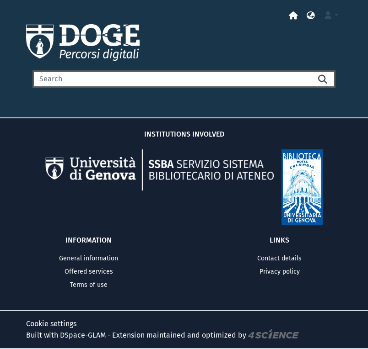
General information (88, 258)
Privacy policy (280, 271)
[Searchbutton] (324, 79)
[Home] (293, 15)
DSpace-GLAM (83, 335)
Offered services (89, 271)
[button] (310, 15)
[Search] (172, 79)
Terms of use (89, 285)
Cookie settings (51, 323)
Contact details (279, 258)
